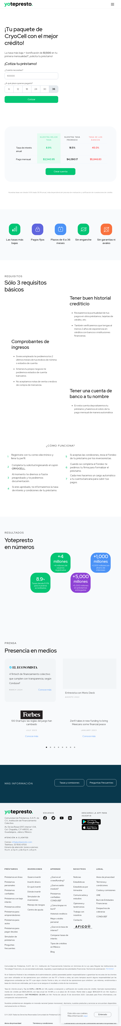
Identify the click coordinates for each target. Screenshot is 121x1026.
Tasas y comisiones (69, 782)
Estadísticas (79, 882)
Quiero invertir (34, 877)
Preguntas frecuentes (101, 782)
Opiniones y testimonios (78, 905)
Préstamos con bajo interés (14, 900)
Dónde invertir (34, 891)
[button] (112, 4)
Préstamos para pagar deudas (12, 930)
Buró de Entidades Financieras (105, 902)
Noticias (77, 877)
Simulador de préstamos (11, 938)
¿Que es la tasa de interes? (59, 929)
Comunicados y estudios (80, 897)
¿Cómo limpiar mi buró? (58, 907)
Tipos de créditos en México (58, 945)
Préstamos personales (10, 884)
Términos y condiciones (102, 884)
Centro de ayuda (35, 909)
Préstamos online (13, 907)
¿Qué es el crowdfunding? (57, 879)
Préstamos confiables (10, 892)
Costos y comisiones (105, 890)
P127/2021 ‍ (110, 969)
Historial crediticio (58, 913)
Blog (52, 951)
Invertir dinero (34, 882)
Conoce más (44, 689)
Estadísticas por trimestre (80, 888)
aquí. (85, 1016)
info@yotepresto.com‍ (22, 842)
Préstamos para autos (12, 922)
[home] (18, 3)
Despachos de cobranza (103, 910)
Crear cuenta (60, 171)
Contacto (77, 920)
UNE (98, 895)
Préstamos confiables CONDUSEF (55, 897)
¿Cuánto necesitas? (14, 70)
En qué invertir (34, 886)
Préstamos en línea (13, 877)
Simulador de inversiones (34, 898)
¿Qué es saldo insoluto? (57, 887)
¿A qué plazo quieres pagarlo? (19, 83)
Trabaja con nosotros (78, 913)
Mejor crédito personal (56, 920)
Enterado (102, 1014)
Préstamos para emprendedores (12, 913)
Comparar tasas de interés (59, 937)
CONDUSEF (101, 916)
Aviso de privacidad (105, 877)
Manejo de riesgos (36, 905)
